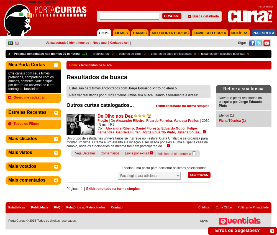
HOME (104, 33)
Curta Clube (224, 207)
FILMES (121, 33)
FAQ (57, 207)
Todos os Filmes (27, 124)
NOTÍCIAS (239, 33)
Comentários (110, 153)
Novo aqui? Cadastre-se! (111, 42)
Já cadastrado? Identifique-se (67, 42)
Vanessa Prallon (186, 121)
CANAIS (140, 33)
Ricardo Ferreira (159, 121)
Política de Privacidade (253, 207)
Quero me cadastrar (29, 97)
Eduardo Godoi (173, 128)
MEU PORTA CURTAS (170, 33)
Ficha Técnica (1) (232, 121)
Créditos (204, 207)
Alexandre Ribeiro (130, 121)
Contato (117, 207)
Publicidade (39, 207)
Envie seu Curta (210, 33)
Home (73, 65)
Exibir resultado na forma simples (182, 106)
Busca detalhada (206, 16)
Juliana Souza (188, 132)
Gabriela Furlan (128, 132)
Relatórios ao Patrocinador (85, 207)
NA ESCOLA (264, 33)
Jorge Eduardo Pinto (158, 132)
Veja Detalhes (85, 153)
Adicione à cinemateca (174, 154)
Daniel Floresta (148, 128)
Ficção (103, 121)
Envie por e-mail (137, 153)
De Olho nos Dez (115, 116)
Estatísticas (16, 207)
